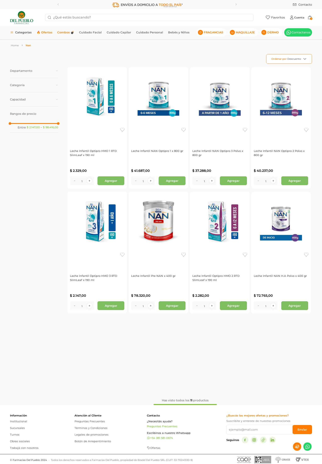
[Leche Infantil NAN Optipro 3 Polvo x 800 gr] (219, 128)
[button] (34, 71)
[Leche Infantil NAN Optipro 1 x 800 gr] (158, 128)
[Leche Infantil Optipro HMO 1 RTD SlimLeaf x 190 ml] (97, 128)
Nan (28, 45)
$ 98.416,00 (49, 127)
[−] (74, 180)
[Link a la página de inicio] (15, 45)
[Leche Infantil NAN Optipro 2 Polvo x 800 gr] (281, 128)
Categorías (23, 32)
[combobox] (149, 17)
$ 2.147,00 (33, 127)
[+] (89, 180)
